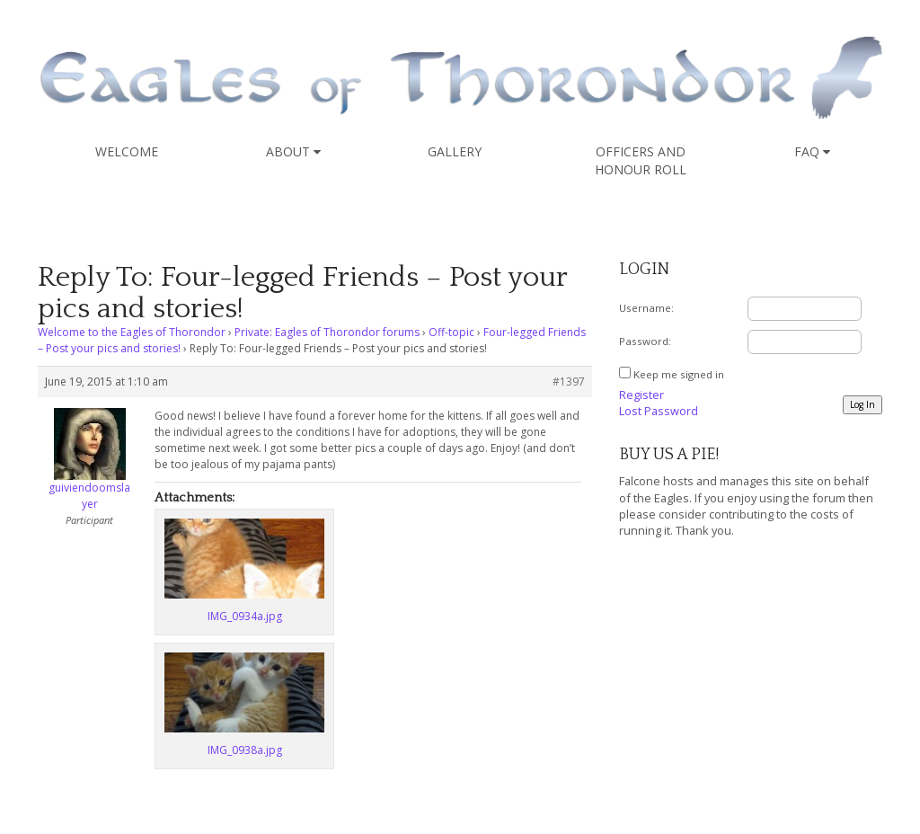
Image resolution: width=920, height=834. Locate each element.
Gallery (455, 151)
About (293, 151)
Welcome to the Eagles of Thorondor (132, 332)
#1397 (569, 381)
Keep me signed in (678, 374)
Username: (646, 308)
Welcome (126, 151)
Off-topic (451, 332)
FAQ (812, 151)
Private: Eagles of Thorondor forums (327, 332)
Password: (645, 341)
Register (641, 394)
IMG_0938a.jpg (245, 750)
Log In (862, 404)
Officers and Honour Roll (640, 160)
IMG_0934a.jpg (245, 616)
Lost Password (658, 411)
